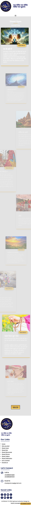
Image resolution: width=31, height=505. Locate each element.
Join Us (15, 407)
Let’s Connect (6, 460)
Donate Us (5, 462)
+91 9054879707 (9, 477)
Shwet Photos (6, 454)
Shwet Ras (5, 450)
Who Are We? (6, 446)
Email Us (7, 481)
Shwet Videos (6, 456)
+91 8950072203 (9, 475)
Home (3, 444)
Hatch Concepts (15, 503)
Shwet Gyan (5, 448)
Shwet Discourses (7, 452)
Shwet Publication (7, 458)
